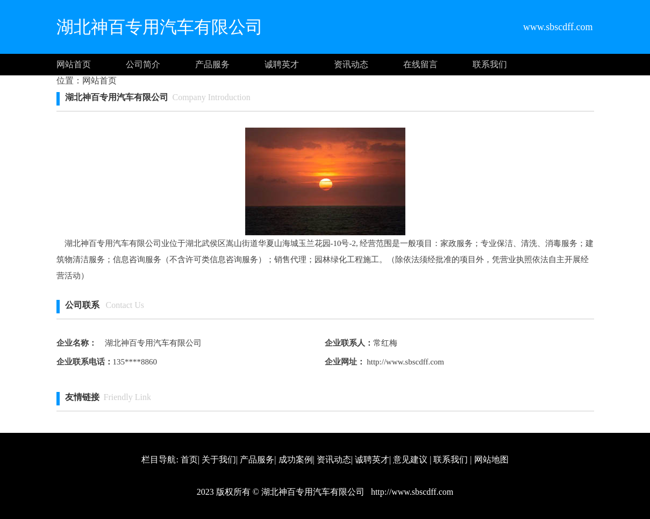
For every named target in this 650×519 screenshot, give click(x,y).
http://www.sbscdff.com (405, 361)
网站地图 (491, 459)
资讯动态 (351, 64)
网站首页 (73, 64)
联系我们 (490, 64)
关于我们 (219, 459)
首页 (189, 459)
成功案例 (295, 459)
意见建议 (410, 459)
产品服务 (212, 64)
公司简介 (143, 64)
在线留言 (420, 64)
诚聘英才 (282, 64)
